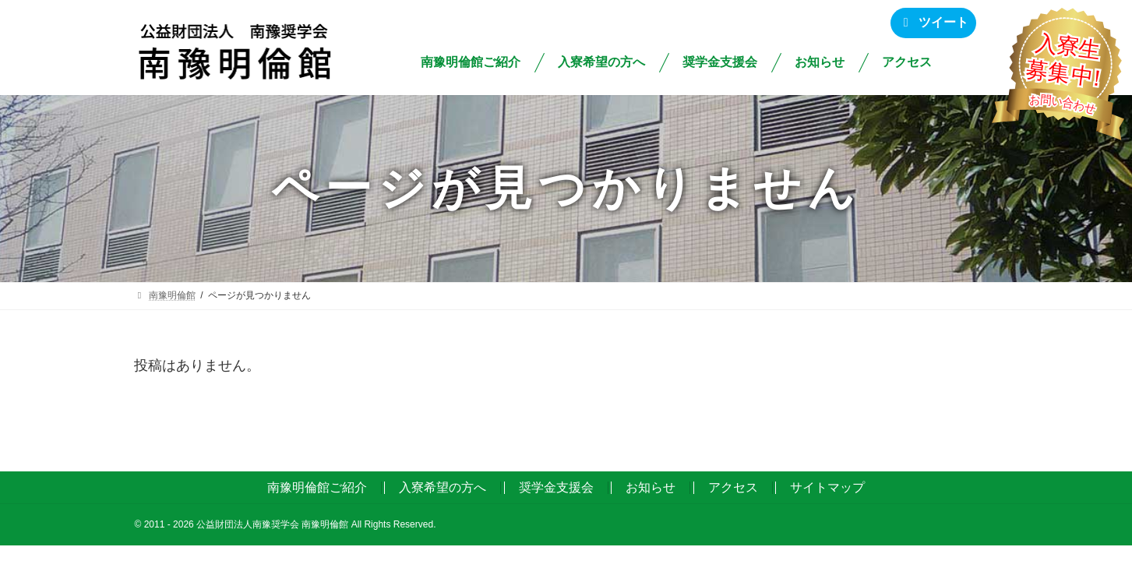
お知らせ (650, 487)
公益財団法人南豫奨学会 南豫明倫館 (272, 524)
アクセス (733, 487)
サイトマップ (827, 487)
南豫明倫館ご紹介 (317, 487)
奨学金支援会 (556, 487)
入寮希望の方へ (442, 487)
